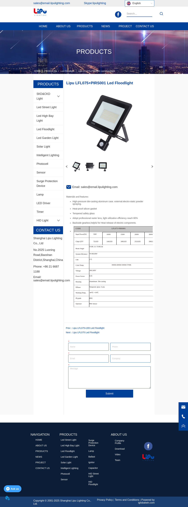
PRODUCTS (50, 71)
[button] (63, 26)
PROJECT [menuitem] (125, 26)
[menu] (94, 26)
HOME (37, 71)
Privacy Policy (105, 500)
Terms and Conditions (127, 500)
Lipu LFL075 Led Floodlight (86, 332)
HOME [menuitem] (43, 26)
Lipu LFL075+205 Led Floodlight (88, 328)
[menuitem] (63, 26)
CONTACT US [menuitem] (145, 26)
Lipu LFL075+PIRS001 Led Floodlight (96, 71)
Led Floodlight (67, 71)
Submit (109, 393)
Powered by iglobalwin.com (146, 501)
